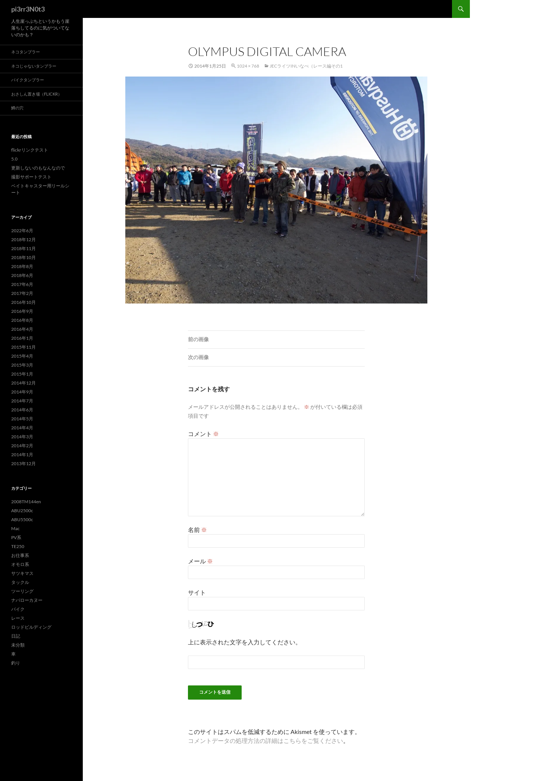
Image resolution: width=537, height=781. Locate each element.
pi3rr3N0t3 (28, 9)
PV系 (16, 537)
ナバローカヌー (27, 600)
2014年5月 (22, 418)
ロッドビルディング (31, 627)
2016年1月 (22, 338)
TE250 (17, 546)
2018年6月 (22, 275)
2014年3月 (22, 436)
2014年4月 (22, 427)
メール (200, 560)
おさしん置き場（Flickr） (36, 93)
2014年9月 (22, 392)
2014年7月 (22, 401)
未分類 (18, 645)
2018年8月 (22, 266)
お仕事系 (20, 555)
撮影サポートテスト (31, 177)
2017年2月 (22, 293)
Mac (15, 528)
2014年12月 (23, 383)
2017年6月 (22, 284)
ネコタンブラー (25, 51)
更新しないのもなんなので (38, 168)
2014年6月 (22, 410)
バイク (18, 609)
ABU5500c (22, 519)
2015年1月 (22, 374)
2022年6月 (22, 230)
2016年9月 (22, 311)
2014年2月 (22, 445)
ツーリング (22, 591)
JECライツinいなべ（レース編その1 (306, 66)
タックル (20, 582)
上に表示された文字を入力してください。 (244, 641)
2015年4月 (22, 356)
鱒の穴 (17, 107)
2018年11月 (23, 248)
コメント (203, 433)
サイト (197, 592)
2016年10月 (23, 302)
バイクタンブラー (27, 79)
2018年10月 (23, 257)
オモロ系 (20, 564)
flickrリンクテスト (29, 150)
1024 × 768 (248, 66)
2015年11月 (23, 347)
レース (18, 618)
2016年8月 (22, 320)
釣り (15, 663)
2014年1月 (22, 454)
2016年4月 (22, 329)
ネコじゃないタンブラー (33, 65)
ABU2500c (22, 510)
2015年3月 (22, 365)
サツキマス (22, 573)
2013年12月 (23, 463)
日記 (15, 636)
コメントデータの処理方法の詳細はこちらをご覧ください (265, 740)
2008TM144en (26, 501)
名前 (197, 529)
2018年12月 (23, 239)
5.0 (14, 159)
